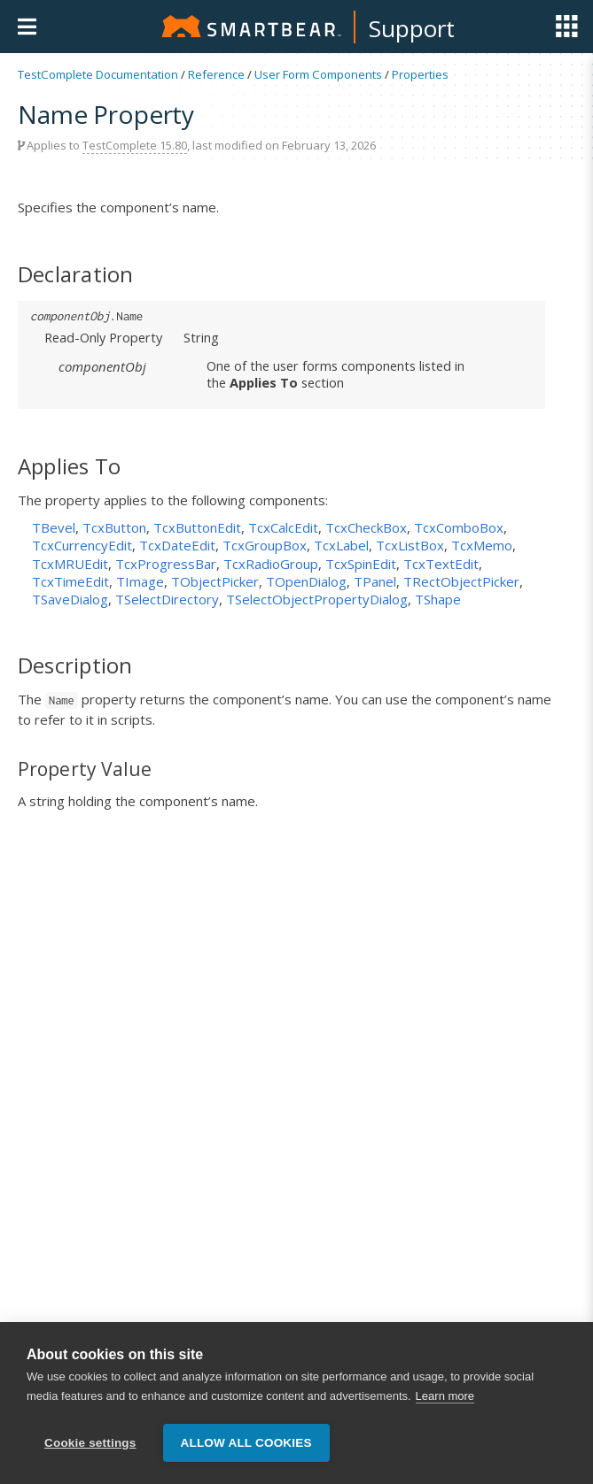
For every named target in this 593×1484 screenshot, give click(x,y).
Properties (420, 74)
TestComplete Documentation (98, 74)
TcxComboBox (458, 527)
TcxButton (114, 527)
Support (412, 28)
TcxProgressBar (165, 564)
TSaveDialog (70, 599)
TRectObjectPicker (461, 581)
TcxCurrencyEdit (82, 545)
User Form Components (318, 74)
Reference (216, 74)
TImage (140, 581)
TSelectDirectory (167, 599)
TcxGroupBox (264, 545)
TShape (438, 599)
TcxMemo (481, 545)
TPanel (375, 581)
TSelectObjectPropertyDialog (317, 599)
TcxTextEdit (441, 564)
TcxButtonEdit (197, 527)
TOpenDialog (306, 581)
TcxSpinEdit (360, 564)
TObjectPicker (215, 581)
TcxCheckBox (366, 527)
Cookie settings (90, 1442)
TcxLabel (341, 545)
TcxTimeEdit (70, 581)
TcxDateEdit (177, 545)
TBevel (53, 527)
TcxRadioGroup (270, 564)
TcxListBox (410, 545)
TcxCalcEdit (283, 527)
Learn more (445, 1396)
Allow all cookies (246, 1442)
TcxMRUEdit (70, 564)
